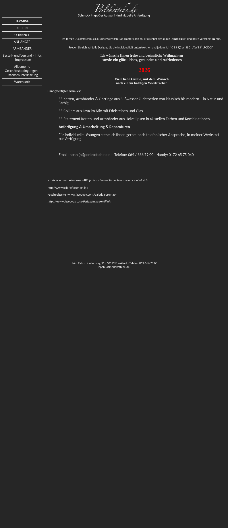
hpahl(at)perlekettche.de (90, 154)
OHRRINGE (22, 35)
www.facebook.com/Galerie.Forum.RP (92, 195)
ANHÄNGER (22, 42)
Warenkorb (22, 82)
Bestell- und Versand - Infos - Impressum (22, 57)
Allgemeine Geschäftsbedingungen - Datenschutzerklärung (22, 70)
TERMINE (22, 21)
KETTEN (22, 28)
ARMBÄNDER (22, 48)
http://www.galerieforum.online (68, 188)
